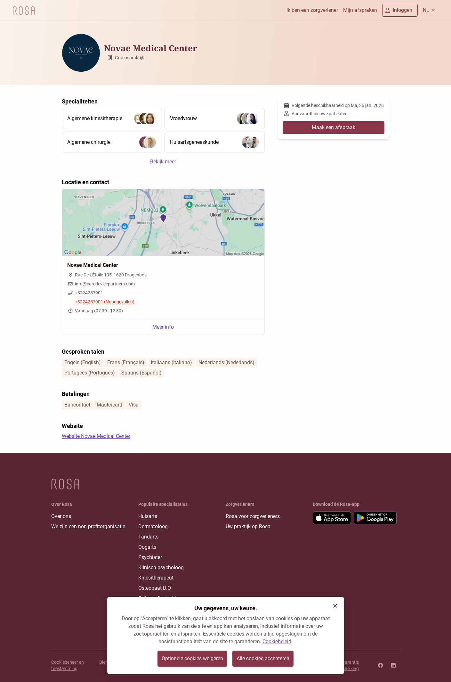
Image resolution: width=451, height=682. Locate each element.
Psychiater (150, 557)
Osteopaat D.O (154, 588)
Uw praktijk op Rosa (248, 526)
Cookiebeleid (276, 641)
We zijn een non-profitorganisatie (88, 526)
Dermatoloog (153, 526)
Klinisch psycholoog (161, 567)
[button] (335, 606)
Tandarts (148, 537)
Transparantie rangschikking (345, 665)
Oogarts (147, 547)
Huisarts (147, 516)
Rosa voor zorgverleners (253, 516)
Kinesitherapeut (155, 578)
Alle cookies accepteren (263, 658)
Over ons (61, 516)
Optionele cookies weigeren (192, 658)
